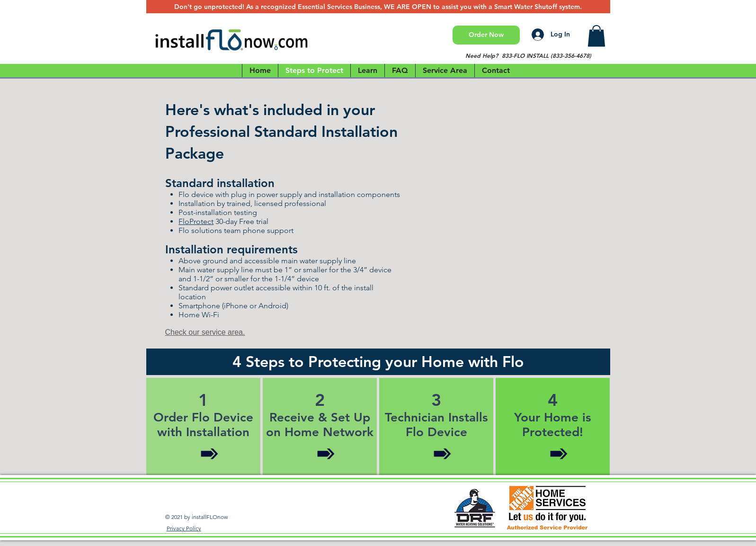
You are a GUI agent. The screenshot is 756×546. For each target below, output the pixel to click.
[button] (596, 35)
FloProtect (195, 221)
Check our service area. (205, 332)
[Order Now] (486, 35)
